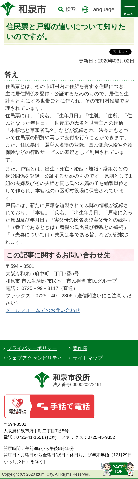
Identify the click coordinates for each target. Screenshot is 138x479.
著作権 (80, 348)
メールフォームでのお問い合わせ (43, 310)
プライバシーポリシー (32, 348)
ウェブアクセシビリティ (34, 358)
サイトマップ (88, 358)
